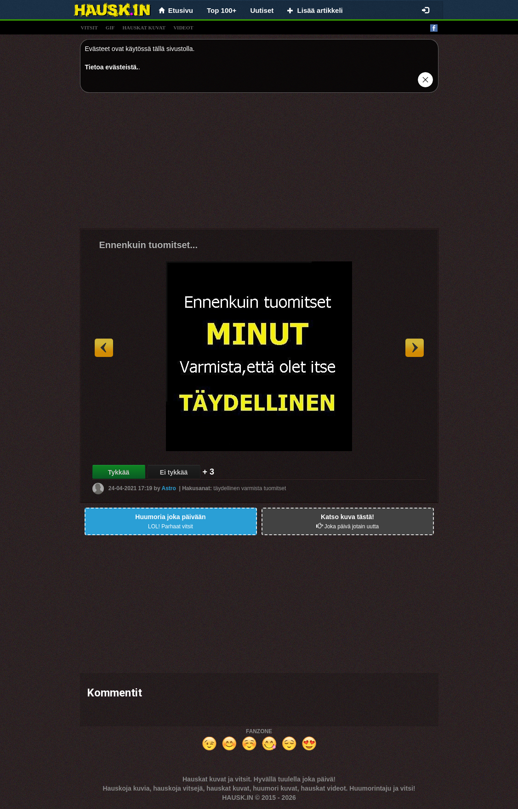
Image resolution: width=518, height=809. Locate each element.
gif (110, 27)
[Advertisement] (259, 164)
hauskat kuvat (143, 27)
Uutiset (261, 10)
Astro (169, 488)
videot (183, 27)
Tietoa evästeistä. (111, 67)
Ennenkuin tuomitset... (148, 245)
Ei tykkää (174, 472)
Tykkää (118, 472)
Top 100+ (221, 10)
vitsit (89, 27)
